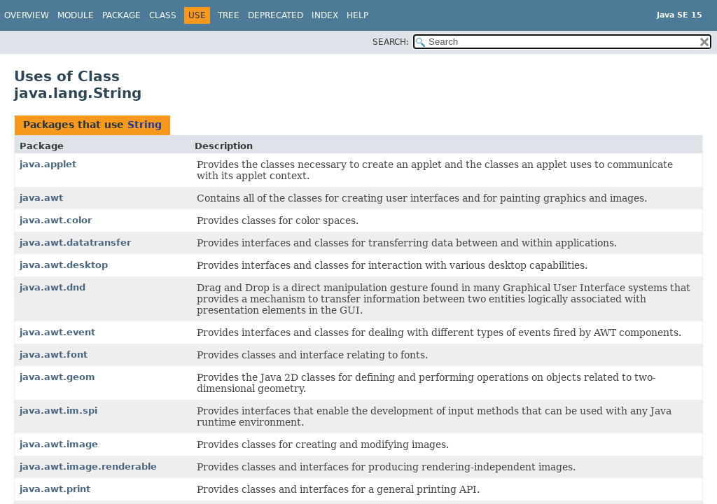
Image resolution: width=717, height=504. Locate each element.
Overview (26, 15)
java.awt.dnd (52, 287)
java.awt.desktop (64, 265)
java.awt (41, 197)
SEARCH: (391, 42)
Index (325, 15)
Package (121, 15)
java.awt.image (59, 444)
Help (357, 15)
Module (75, 15)
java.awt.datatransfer (75, 242)
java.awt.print (55, 489)
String (144, 124)
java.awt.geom (57, 377)
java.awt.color (56, 220)
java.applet (48, 164)
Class (162, 15)
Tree (228, 15)
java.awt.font (54, 354)
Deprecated (275, 15)
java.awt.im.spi (58, 410)
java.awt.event (57, 332)
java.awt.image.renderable (88, 466)
